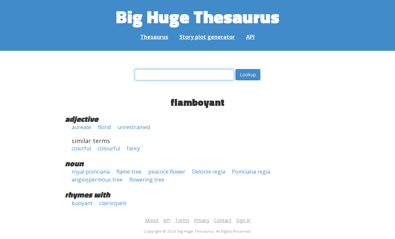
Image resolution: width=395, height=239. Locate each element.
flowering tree (147, 179)
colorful (81, 148)
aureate (81, 127)
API (250, 36)
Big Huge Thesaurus (197, 16)
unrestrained (133, 127)
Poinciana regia (251, 171)
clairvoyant (112, 203)
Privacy (201, 220)
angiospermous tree (97, 179)
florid (104, 127)
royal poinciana (91, 171)
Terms (182, 220)
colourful (109, 148)
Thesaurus (154, 36)
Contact (222, 220)
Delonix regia (208, 171)
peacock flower (166, 171)
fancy (133, 148)
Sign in (243, 220)
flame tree (129, 171)
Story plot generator (207, 36)
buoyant (82, 203)
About (152, 220)
